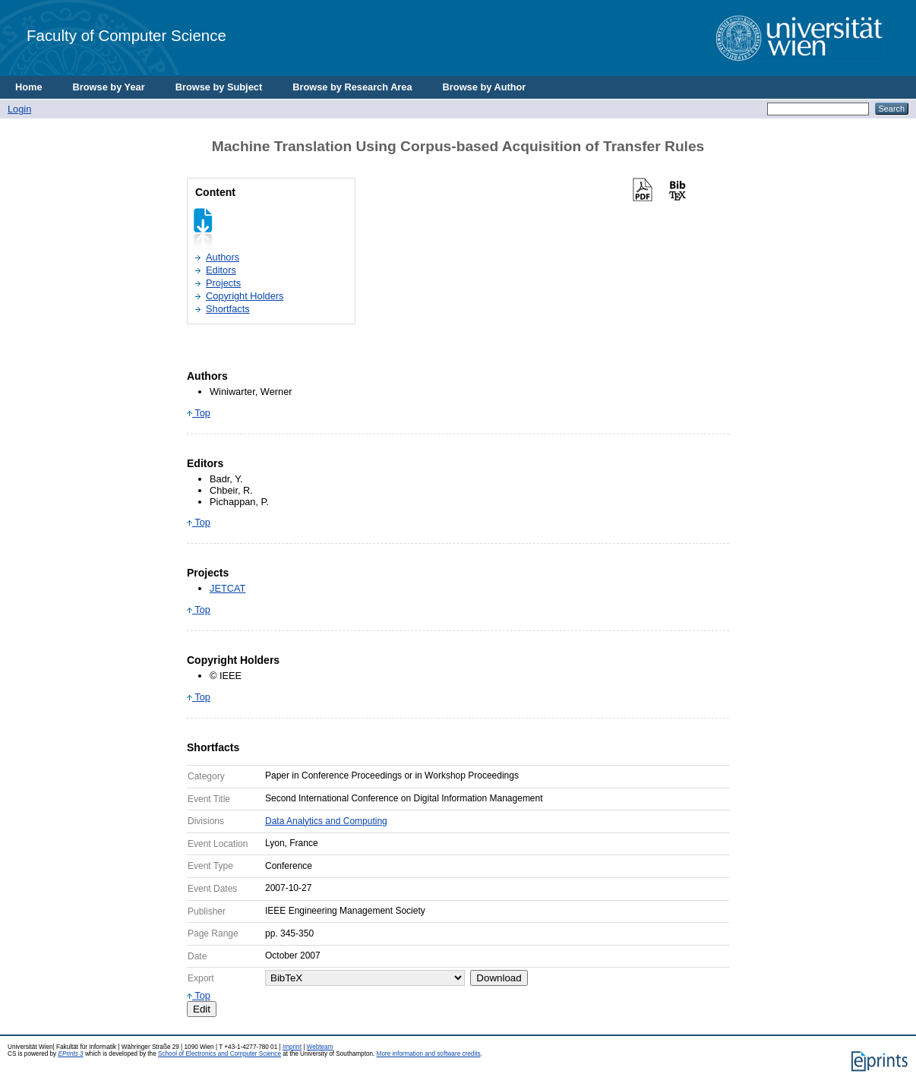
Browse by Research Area (352, 87)
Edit (201, 1009)
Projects (223, 283)
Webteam (320, 1047)
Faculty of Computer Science (126, 35)
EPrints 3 (70, 1053)
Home (29, 87)
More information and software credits (429, 1053)
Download (498, 978)
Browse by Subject (219, 87)
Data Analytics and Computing (326, 821)
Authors (222, 257)
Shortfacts (228, 308)
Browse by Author (484, 87)
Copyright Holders (244, 296)
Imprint (292, 1047)
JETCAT (227, 588)
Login (19, 109)
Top (198, 413)
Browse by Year (109, 87)
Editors (221, 270)
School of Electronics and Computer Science (219, 1053)
